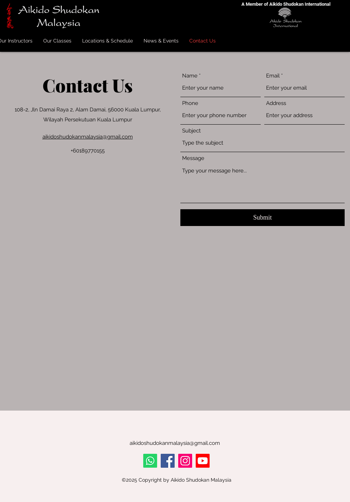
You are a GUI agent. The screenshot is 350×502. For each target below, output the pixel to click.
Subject (191, 131)
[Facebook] (168, 461)
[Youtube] (203, 461)
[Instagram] (185, 461)
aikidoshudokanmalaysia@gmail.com (87, 137)
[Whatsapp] (150, 461)
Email (273, 76)
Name (190, 76)
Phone (190, 103)
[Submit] (262, 217)
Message (193, 158)
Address (276, 103)
